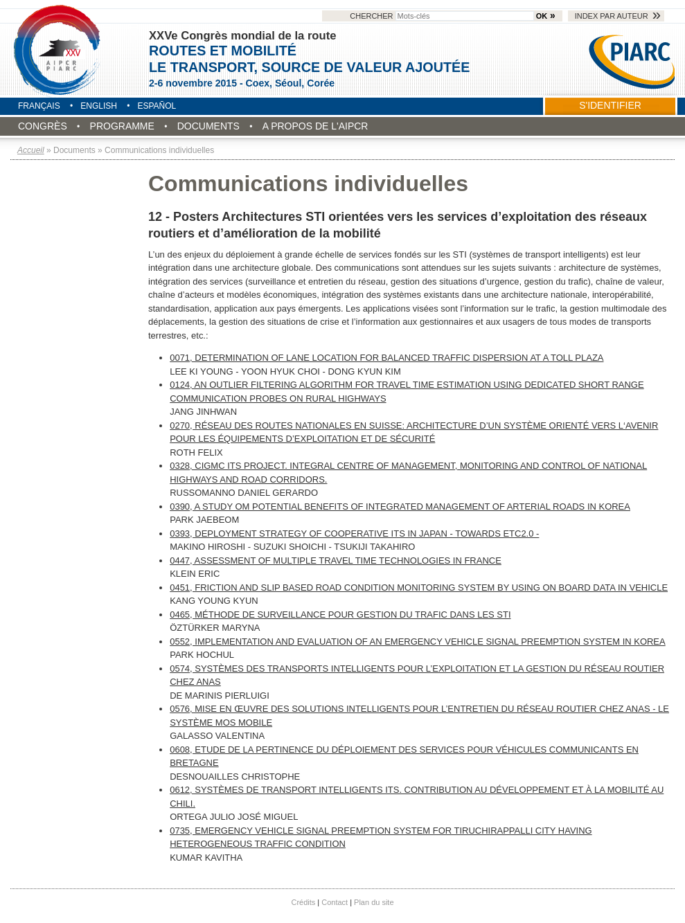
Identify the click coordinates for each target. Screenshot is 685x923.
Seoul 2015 (58, 50)
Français (39, 106)
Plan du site (373, 902)
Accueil (30, 150)
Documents (208, 126)
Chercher (442, 16)
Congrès (42, 126)
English (98, 106)
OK (541, 16)
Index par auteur (611, 16)
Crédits (304, 902)
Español (156, 106)
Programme (122, 126)
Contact (334, 902)
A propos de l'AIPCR (315, 126)
